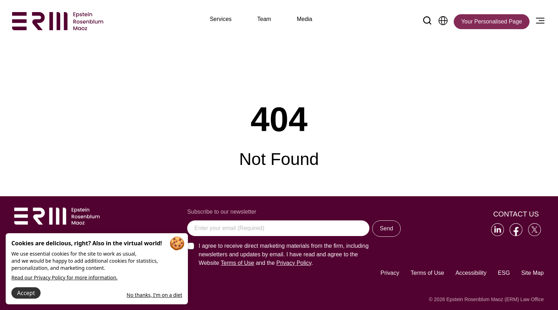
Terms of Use (427, 273)
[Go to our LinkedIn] (497, 229)
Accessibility (471, 273)
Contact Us (516, 214)
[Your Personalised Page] (492, 21)
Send (386, 228)
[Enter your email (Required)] (278, 228)
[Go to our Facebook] (516, 229)
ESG (504, 273)
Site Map (532, 273)
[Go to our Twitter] (534, 229)
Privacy (389, 273)
